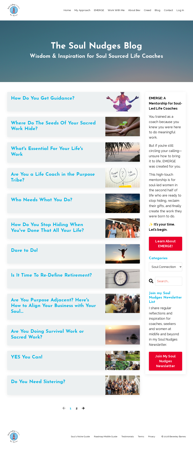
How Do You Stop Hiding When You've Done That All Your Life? (51, 231)
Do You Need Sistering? (41, 390)
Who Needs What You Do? (45, 203)
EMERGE (99, 10)
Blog (157, 10)
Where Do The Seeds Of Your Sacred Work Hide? (49, 127)
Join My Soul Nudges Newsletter (165, 361)
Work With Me (116, 10)
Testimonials (127, 445)
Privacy (151, 445)
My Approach (82, 10)
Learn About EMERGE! (165, 243)
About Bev (134, 10)
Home (67, 10)
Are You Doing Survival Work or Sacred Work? (51, 343)
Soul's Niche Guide (80, 445)
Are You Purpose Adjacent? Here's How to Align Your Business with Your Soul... (45, 312)
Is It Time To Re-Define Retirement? (40, 283)
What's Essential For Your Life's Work (51, 153)
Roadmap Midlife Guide (105, 445)
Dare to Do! (26, 255)
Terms (141, 445)
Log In (180, 10)
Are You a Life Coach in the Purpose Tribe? (46, 180)
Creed (147, 10)
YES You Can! (28, 366)
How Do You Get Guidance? (46, 98)
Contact (168, 10)
